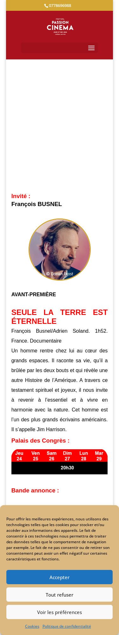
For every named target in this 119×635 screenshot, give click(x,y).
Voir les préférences (59, 612)
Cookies (32, 626)
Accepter (59, 577)
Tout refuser (59, 595)
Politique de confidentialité (67, 626)
